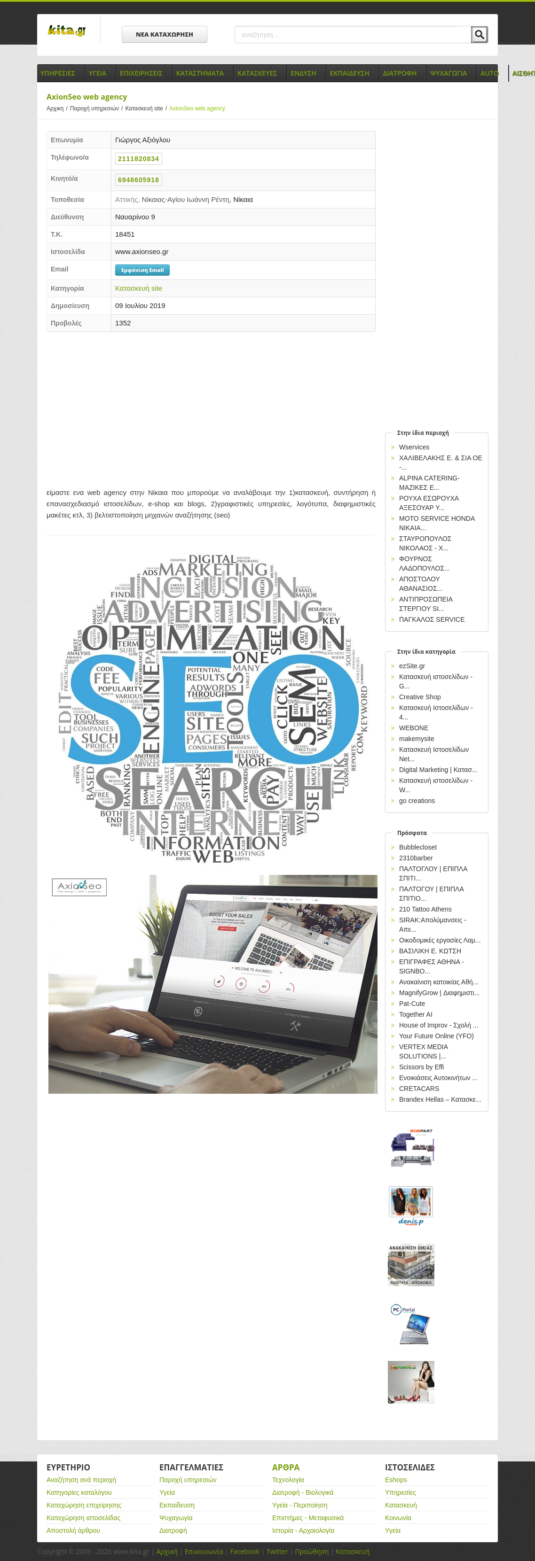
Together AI (416, 1014)
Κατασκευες (257, 73)
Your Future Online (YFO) (436, 1036)
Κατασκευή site (147, 108)
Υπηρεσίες (400, 1492)
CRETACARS (419, 1088)
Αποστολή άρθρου (73, 1530)
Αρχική (167, 1551)
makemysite (416, 738)
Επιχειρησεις (141, 73)
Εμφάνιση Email (142, 269)
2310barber (416, 858)
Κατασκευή (401, 1505)
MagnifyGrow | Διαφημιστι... (439, 993)
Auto (489, 73)
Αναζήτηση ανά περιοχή (81, 1480)
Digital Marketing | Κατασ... (438, 769)
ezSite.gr (412, 666)
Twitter (277, 1551)
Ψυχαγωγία (176, 1518)
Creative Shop (420, 697)
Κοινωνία (398, 1518)
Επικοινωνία (204, 1551)
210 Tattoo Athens (425, 909)
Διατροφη (400, 73)
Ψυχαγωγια (449, 73)
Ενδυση (303, 73)
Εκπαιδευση (350, 73)
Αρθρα (285, 1467)
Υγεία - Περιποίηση (300, 1505)
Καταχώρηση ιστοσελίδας (83, 1518)
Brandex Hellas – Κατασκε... (440, 1099)
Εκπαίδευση (177, 1505)
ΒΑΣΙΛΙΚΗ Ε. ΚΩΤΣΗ (430, 951)
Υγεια (97, 73)
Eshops (396, 1480)
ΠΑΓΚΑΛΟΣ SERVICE (432, 619)
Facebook (244, 1551)
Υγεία (167, 1492)
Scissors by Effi (421, 1067)
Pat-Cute (412, 1003)
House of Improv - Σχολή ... (439, 1025)
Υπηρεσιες (57, 73)
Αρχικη (58, 108)
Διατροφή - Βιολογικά (303, 1492)
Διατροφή (173, 1530)
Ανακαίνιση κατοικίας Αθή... (438, 982)
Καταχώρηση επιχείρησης (84, 1505)
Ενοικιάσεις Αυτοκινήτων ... (438, 1078)
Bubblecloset (418, 847)
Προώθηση (312, 1551)
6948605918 (138, 180)
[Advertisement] (211, 407)
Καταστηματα (200, 73)
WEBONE (413, 728)
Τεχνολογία (288, 1480)
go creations (417, 800)
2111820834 (138, 158)
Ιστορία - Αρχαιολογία (303, 1530)
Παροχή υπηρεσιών (98, 108)
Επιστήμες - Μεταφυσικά (308, 1518)
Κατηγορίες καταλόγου (79, 1492)
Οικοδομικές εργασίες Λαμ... (440, 940)
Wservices (414, 447)
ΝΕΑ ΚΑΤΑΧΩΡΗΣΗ (164, 34)
